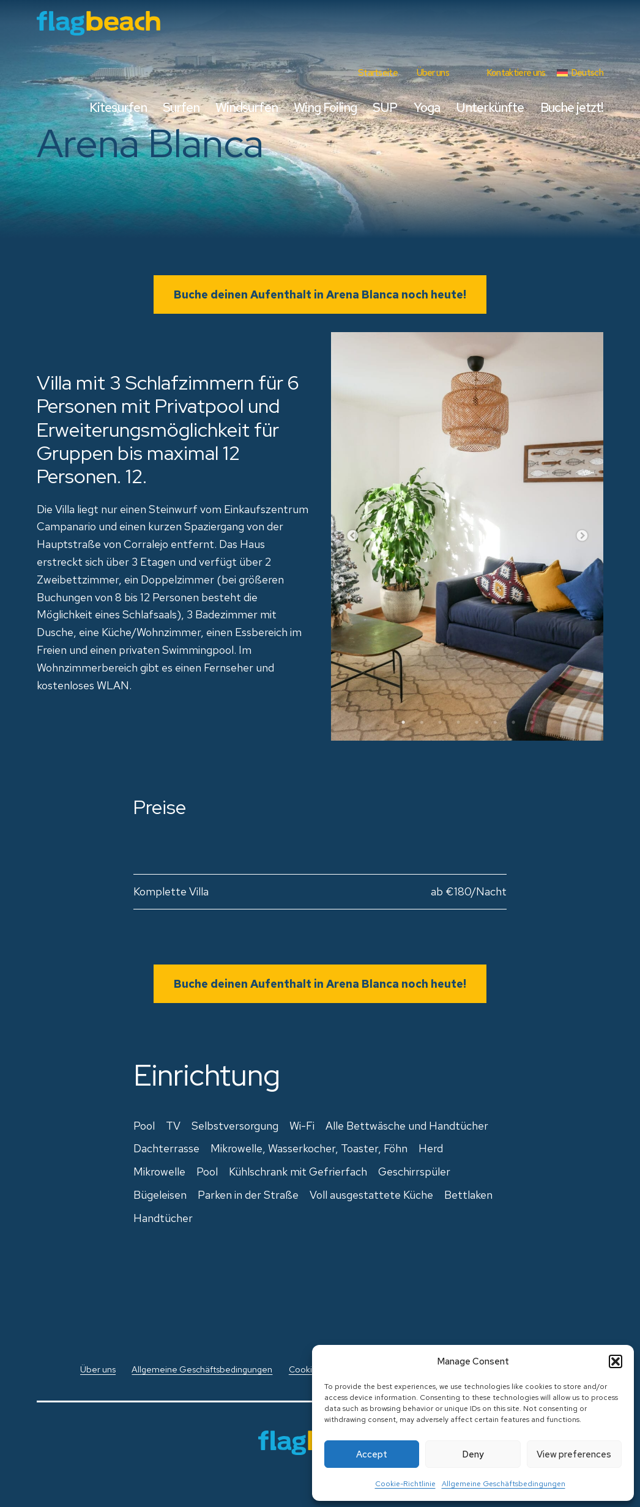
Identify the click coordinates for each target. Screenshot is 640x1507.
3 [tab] (440, 722)
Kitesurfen (117, 107)
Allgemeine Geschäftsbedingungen (503, 1484)
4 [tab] (458, 722)
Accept (371, 1454)
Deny (473, 1454)
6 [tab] (495, 722)
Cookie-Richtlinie (405, 1484)
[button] (615, 1361)
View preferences (574, 1454)
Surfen (181, 107)
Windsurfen (246, 107)
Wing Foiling (325, 107)
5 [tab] (477, 722)
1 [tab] (403, 722)
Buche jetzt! (571, 107)
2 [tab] (421, 722)
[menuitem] (580, 72)
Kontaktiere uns (516, 72)
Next (582, 536)
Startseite (378, 72)
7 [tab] (513, 722)
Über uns (433, 72)
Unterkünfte (490, 107)
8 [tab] (532, 722)
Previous (352, 536)
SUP (385, 107)
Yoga (427, 107)
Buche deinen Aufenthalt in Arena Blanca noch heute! (320, 294)
